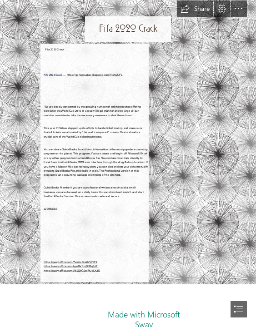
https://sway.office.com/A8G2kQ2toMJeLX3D (72, 270)
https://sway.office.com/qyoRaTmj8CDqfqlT (71, 266)
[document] (128, 163)
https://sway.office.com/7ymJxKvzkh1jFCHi (70, 261)
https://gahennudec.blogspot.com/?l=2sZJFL (94, 74)
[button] (195, 8)
